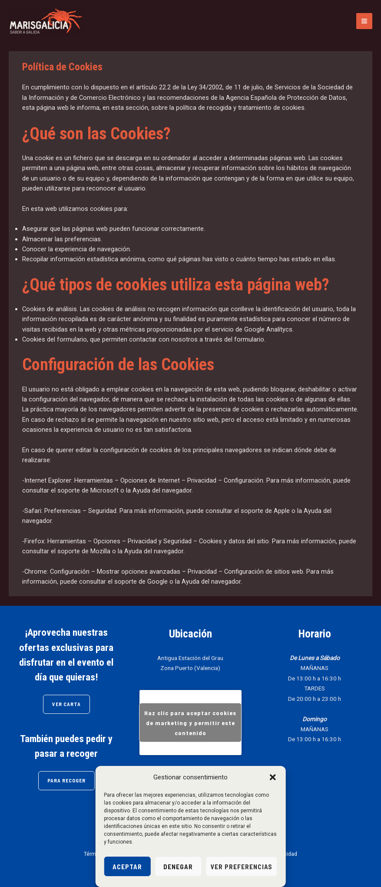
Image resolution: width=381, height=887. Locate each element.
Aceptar (127, 867)
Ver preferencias (241, 867)
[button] (272, 777)
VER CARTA (66, 704)
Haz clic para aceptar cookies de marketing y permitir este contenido (190, 722)
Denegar (178, 867)
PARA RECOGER (66, 780)
